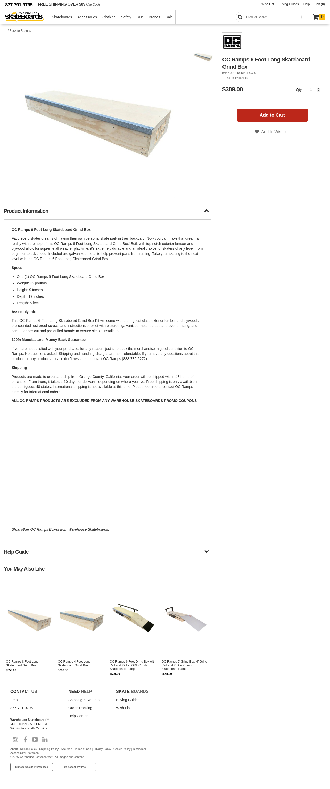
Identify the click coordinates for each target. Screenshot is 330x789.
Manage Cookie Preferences (31, 766)
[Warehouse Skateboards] (27, 17)
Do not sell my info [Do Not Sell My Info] (75, 766)
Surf (140, 17)
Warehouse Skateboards (88, 529)
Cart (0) (319, 4)
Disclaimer (139, 749)
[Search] (269, 17)
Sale (169, 17)
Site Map (66, 749)
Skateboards (62, 17)
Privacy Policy (102, 749)
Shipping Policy (49, 749)
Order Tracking (80, 708)
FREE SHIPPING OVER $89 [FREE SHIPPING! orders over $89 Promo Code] (69, 4)
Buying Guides (289, 4)
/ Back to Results (19, 31)
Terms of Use (83, 749)
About (14, 749)
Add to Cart (272, 115)
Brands (154, 17)
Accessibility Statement (24, 752)
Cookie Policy (122, 749)
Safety (126, 17)
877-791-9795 (18, 4)
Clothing (109, 17)
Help (306, 4)
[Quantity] (313, 89)
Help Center (78, 716)
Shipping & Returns (84, 700)
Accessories (87, 17)
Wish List (267, 4)
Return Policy (28, 749)
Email (14, 700)
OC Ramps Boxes (44, 529)
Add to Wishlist (275, 132)
